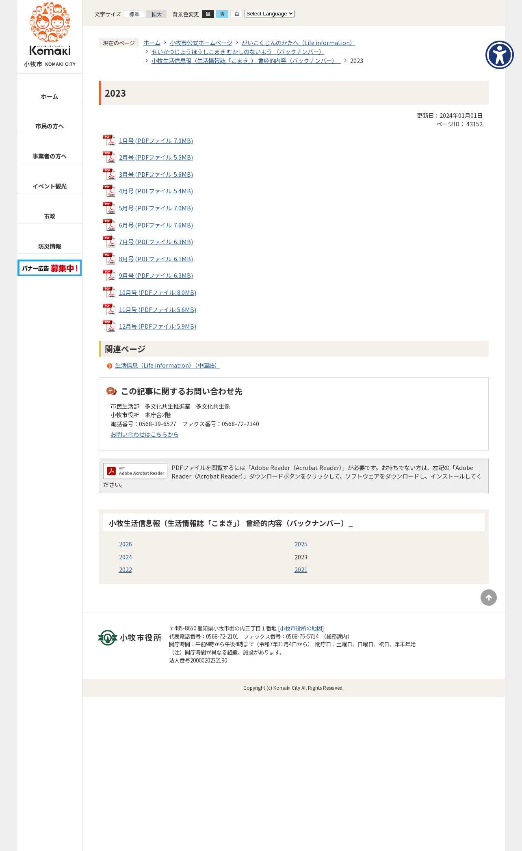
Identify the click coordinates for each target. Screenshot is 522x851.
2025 (301, 543)
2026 (125, 543)
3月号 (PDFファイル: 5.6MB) (156, 174)
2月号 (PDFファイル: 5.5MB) (156, 157)
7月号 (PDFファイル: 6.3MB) (156, 241)
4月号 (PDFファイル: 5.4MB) (156, 190)
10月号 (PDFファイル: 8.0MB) (157, 292)
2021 (301, 569)
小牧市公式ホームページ (201, 42)
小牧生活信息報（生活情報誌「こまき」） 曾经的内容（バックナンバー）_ (246, 60)
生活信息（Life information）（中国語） (167, 365)
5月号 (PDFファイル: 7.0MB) (156, 208)
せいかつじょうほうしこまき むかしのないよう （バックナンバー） (238, 51)
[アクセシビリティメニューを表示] (499, 55)
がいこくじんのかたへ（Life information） (298, 42)
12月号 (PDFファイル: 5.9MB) (157, 326)
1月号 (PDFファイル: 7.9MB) (156, 140)
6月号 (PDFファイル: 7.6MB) (156, 225)
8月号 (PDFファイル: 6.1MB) (156, 258)
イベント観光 (49, 186)
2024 (125, 556)
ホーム (49, 96)
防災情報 (49, 246)
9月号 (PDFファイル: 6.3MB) (156, 275)
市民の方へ (49, 125)
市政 (49, 216)
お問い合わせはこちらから (144, 434)
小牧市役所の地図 (301, 628)
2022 (125, 569)
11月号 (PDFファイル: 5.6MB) (157, 309)
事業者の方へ (49, 156)
